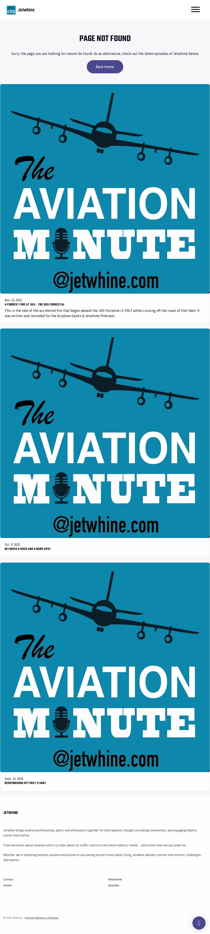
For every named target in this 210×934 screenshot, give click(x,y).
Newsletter (115, 879)
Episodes (113, 885)
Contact (8, 879)
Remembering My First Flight (25, 783)
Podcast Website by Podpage (41, 917)
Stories (7, 885)
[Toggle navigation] (195, 10)
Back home (105, 67)
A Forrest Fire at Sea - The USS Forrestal (35, 304)
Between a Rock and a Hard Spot (28, 549)
